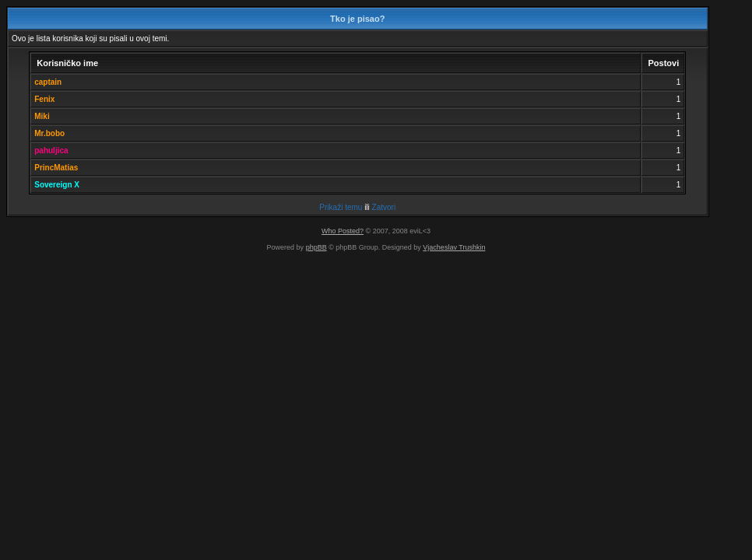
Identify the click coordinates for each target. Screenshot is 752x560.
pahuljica (51, 150)
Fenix (44, 99)
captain (47, 82)
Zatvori (384, 207)
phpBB (316, 247)
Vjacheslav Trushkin (454, 247)
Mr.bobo (49, 133)
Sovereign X (56, 184)
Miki (41, 116)
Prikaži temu (340, 207)
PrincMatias (56, 167)
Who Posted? (343, 231)
